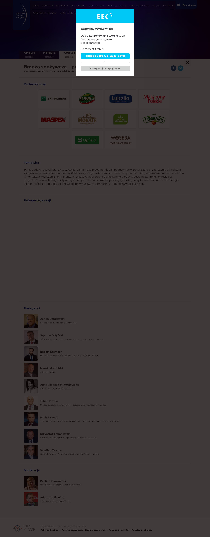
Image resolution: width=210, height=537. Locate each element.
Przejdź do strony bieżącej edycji (105, 56)
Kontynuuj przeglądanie (105, 68)
